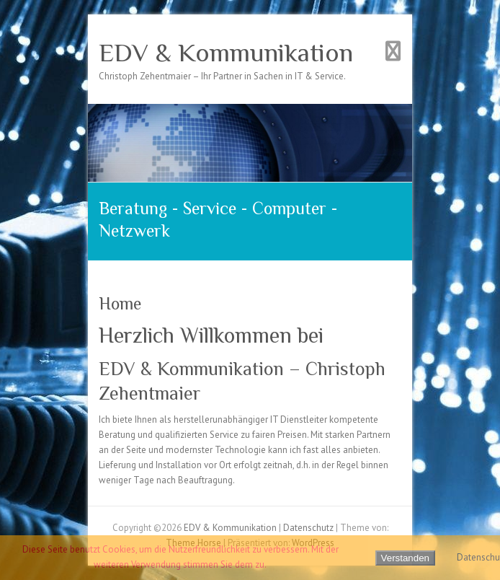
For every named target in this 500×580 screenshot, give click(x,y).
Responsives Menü (392, 50)
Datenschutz (308, 528)
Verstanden (405, 558)
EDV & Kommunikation (226, 52)
